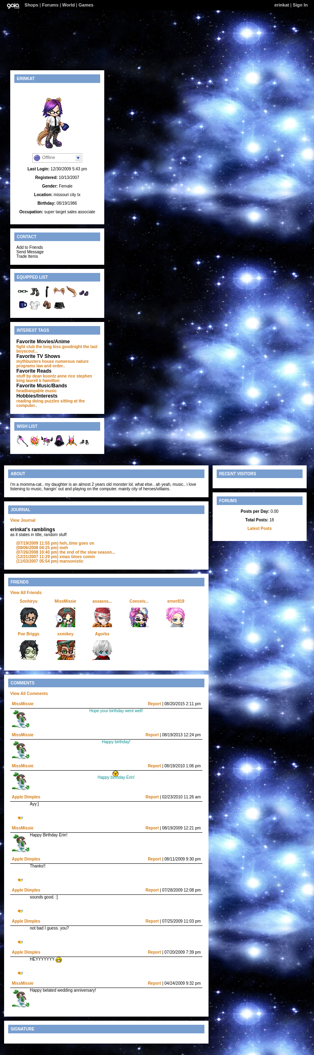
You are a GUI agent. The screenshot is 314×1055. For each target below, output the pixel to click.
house (48, 361)
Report (154, 704)
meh (42, 547)
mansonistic (49, 561)
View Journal (23, 520)
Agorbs (102, 634)
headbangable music (36, 391)
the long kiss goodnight (59, 346)
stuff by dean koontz (36, 376)
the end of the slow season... (65, 552)
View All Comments (29, 693)
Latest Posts (259, 528)
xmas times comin (55, 556)
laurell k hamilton (42, 380)
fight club (25, 346)
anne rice (66, 376)
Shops (31, 4)
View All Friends (26, 592)
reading (23, 401)
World (68, 4)
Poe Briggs (29, 634)
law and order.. (50, 366)
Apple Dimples (26, 797)
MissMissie (65, 601)
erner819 (175, 601)
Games (86, 4)
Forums (50, 4)
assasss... (102, 601)
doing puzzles (45, 401)
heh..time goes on (55, 543)
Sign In (300, 4)
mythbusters (28, 361)
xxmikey (65, 634)
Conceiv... (139, 601)
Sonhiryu (28, 601)
